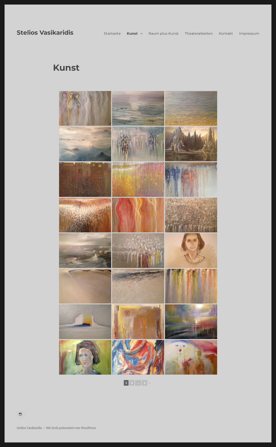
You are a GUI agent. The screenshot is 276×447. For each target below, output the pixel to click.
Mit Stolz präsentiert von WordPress (71, 428)
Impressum (249, 33)
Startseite (112, 33)
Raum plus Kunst (164, 33)
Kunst (132, 33)
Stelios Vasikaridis (45, 32)
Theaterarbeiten (199, 33)
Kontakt (226, 33)
